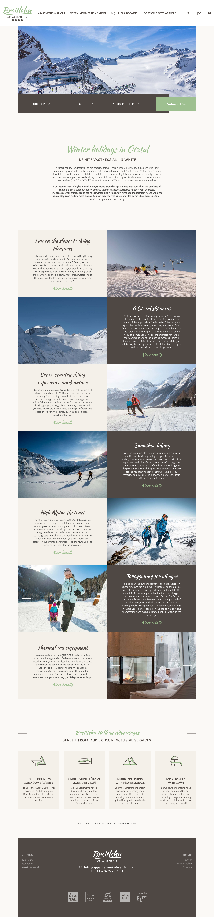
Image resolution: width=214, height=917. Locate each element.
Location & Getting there (159, 13)
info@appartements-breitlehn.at (109, 867)
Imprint (188, 860)
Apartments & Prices (51, 13)
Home (81, 823)
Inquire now (176, 104)
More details (62, 288)
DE (210, 13)
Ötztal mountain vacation (88, 13)
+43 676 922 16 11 (109, 871)
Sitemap (187, 867)
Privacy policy (184, 863)
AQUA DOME (76, 180)
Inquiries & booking (124, 13)
